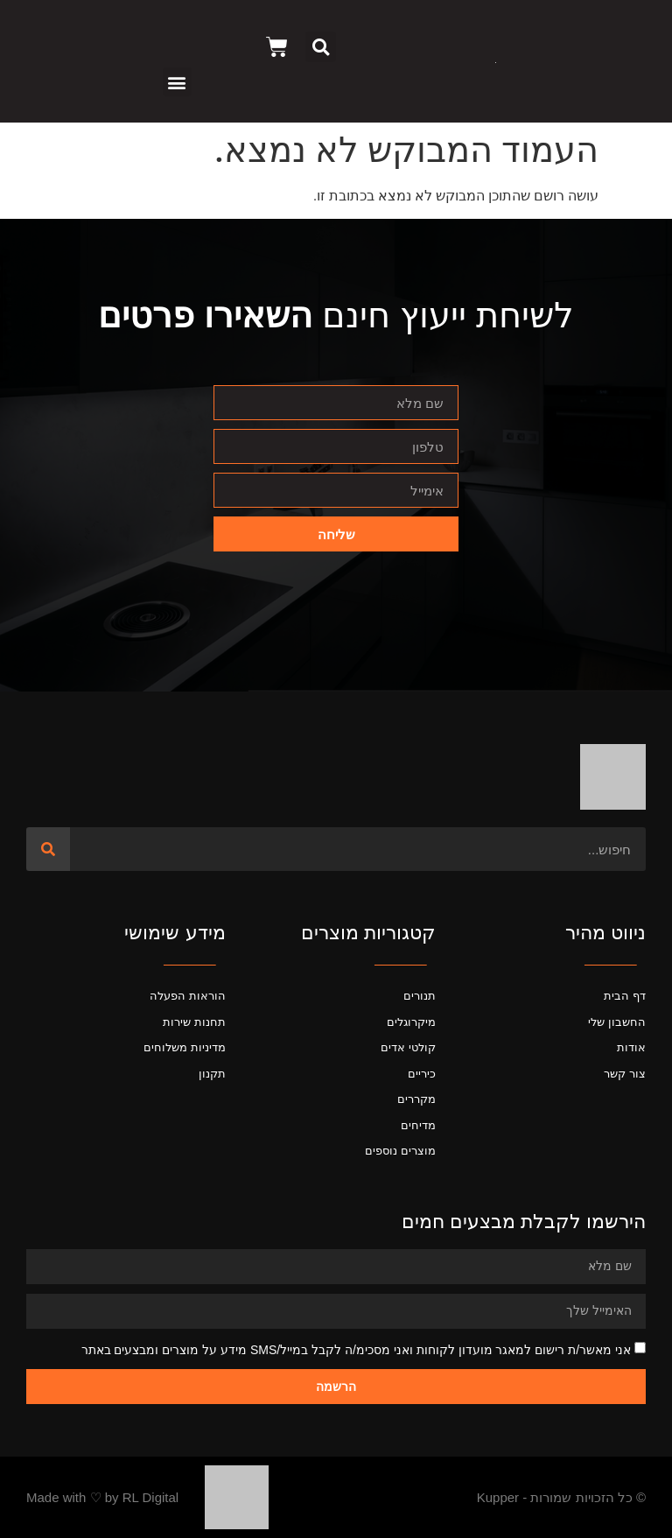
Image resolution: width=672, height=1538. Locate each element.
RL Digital (150, 1497)
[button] (320, 47)
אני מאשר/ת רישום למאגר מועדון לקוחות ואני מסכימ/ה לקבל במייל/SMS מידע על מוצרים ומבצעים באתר (356, 1350)
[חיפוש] (48, 849)
